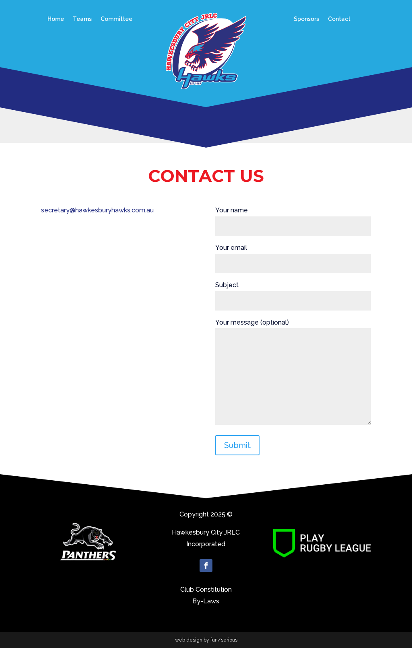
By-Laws (205, 601)
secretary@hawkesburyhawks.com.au (97, 210)
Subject (293, 292)
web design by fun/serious (206, 640)
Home (55, 19)
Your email (293, 255)
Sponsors (306, 19)
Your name (293, 218)
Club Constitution (206, 589)
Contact (339, 19)
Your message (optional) (293, 373)
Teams (82, 19)
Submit (237, 445)
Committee (116, 19)
